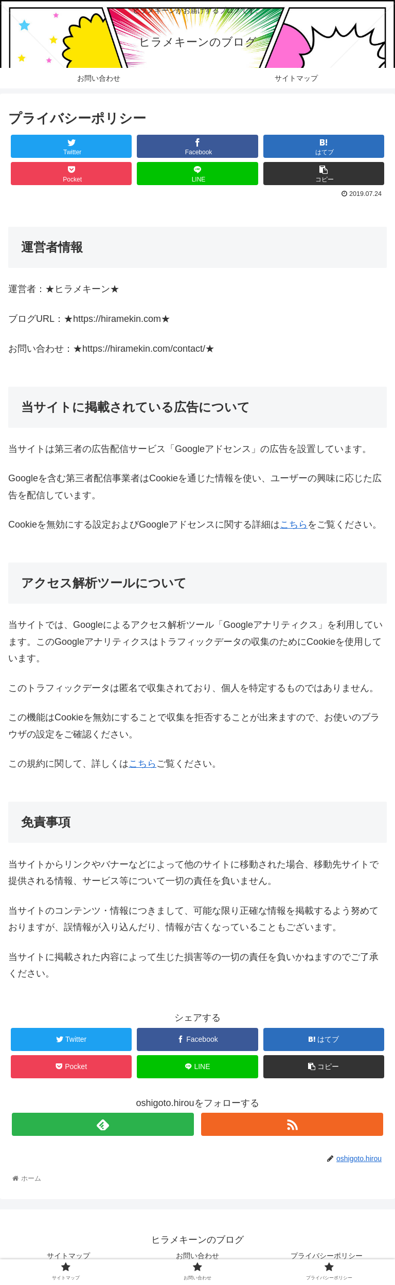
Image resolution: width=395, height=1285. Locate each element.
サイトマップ (68, 1256)
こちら (294, 524)
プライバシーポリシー (327, 1256)
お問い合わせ (197, 1256)
